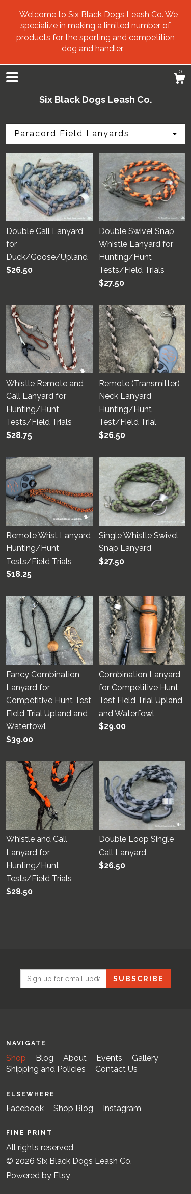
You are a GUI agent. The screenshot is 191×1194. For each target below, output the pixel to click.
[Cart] (179, 80)
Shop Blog (74, 1108)
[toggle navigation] (12, 77)
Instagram (122, 1108)
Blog (46, 1058)
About (76, 1058)
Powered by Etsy (38, 1175)
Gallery (145, 1058)
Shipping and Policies (47, 1069)
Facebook (26, 1108)
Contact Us (116, 1069)
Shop (17, 1058)
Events (110, 1058)
